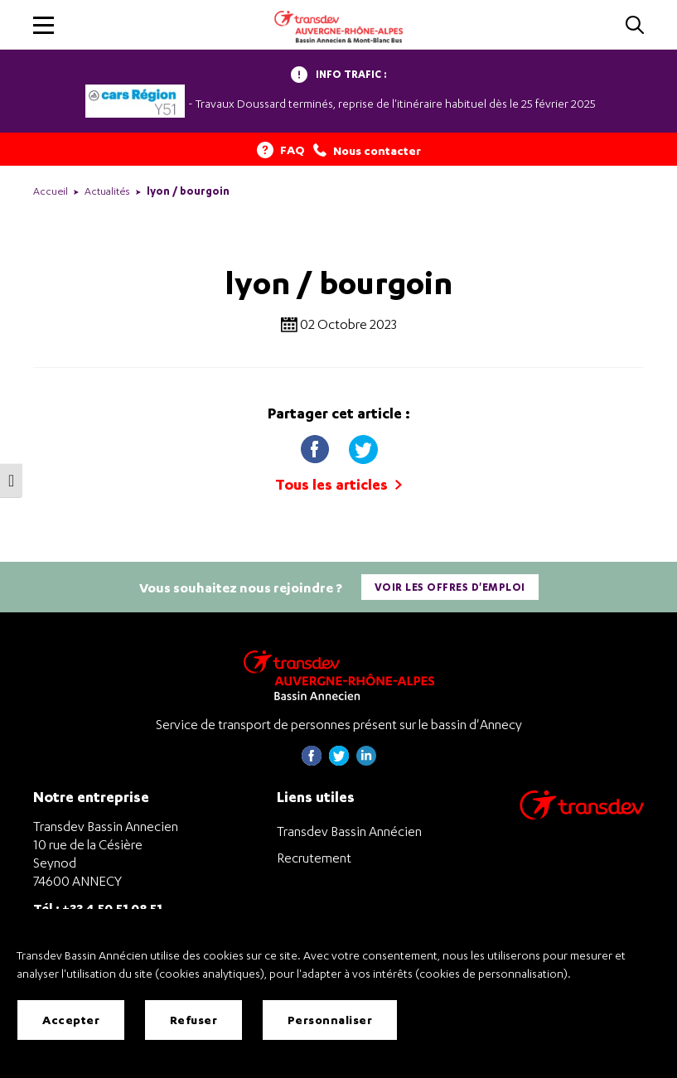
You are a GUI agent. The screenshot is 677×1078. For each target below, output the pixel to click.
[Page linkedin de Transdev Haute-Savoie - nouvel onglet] (366, 761)
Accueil (50, 191)
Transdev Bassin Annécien (349, 831)
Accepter (70, 1020)
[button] (43, 25)
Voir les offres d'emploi (450, 587)
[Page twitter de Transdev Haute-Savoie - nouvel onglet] (339, 761)
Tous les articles (338, 484)
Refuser (194, 1020)
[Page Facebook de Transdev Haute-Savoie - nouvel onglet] (312, 761)
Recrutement (314, 857)
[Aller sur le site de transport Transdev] (582, 816)
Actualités (107, 191)
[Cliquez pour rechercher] (635, 26)
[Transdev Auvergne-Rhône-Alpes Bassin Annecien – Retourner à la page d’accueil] (338, 674)
